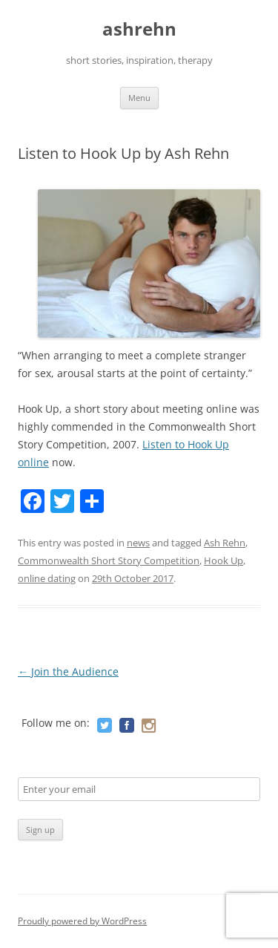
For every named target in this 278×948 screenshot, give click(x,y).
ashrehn (139, 29)
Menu (139, 97)
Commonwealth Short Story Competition (108, 560)
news (138, 542)
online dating (47, 578)
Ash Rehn (224, 542)
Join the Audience (68, 671)
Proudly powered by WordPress (82, 921)
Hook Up (223, 560)
